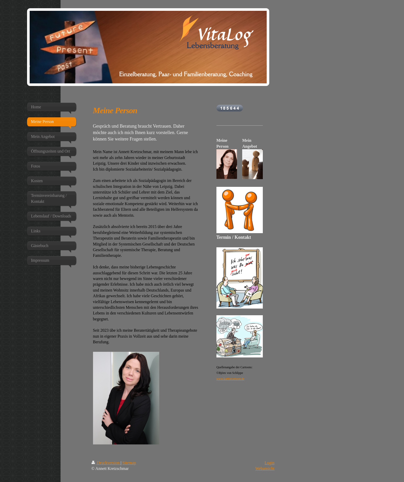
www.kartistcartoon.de (230, 379)
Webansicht (264, 468)
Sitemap (129, 463)
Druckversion (106, 463)
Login (269, 463)
